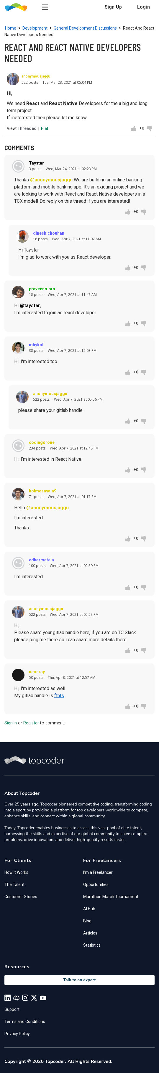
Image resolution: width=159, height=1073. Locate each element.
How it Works (16, 872)
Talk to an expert (79, 980)
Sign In (10, 723)
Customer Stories (20, 896)
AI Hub (89, 908)
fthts (59, 695)
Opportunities (96, 884)
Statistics (92, 945)
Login (143, 7)
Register (31, 723)
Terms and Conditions (24, 1021)
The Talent (14, 884)
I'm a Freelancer (98, 872)
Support (11, 1009)
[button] (45, 7)
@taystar (30, 305)
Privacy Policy (17, 1033)
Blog (87, 921)
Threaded (27, 128)
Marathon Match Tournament (110, 896)
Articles (90, 933)
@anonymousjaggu (51, 180)
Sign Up (113, 7)
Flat (44, 128)
